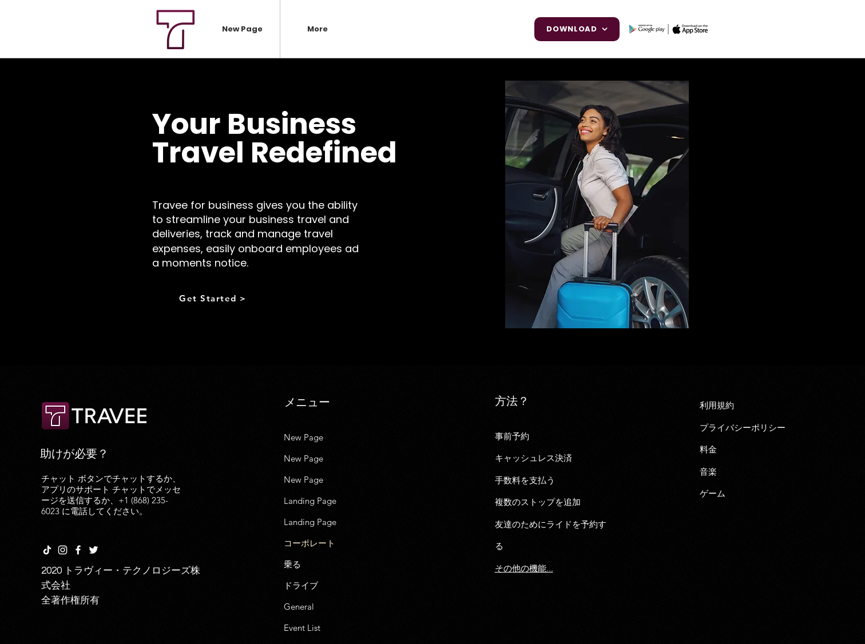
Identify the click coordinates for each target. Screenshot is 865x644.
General (299, 606)
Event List (302, 627)
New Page (303, 437)
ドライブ (301, 585)
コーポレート (309, 543)
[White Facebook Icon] (78, 550)
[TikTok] (47, 550)
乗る (292, 564)
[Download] (577, 29)
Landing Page (310, 500)
